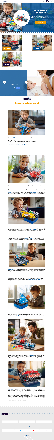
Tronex (27, 403)
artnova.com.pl (50, 436)
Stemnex (44, 403)
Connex (10, 403)
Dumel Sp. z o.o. (13, 436)
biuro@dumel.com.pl (27, 424)
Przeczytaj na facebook (15, 65)
